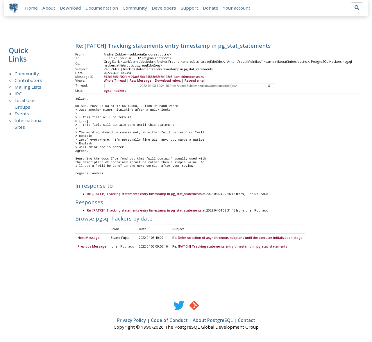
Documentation (101, 8)
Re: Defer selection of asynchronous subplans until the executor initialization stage (237, 238)
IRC (18, 93)
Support (189, 8)
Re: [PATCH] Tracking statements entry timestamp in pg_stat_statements (144, 194)
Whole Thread (115, 80)
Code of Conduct (169, 321)
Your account (236, 8)
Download (70, 8)
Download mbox (168, 80)
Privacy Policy (131, 321)
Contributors (28, 80)
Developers (164, 8)
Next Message (88, 238)
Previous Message (92, 247)
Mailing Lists (28, 87)
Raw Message (140, 80)
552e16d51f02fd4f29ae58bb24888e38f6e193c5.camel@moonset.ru (154, 77)
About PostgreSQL (213, 321)
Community (135, 8)
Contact (246, 321)
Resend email (195, 80)
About (48, 8)
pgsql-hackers (115, 91)
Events (22, 114)
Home (31, 8)
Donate (210, 8)
